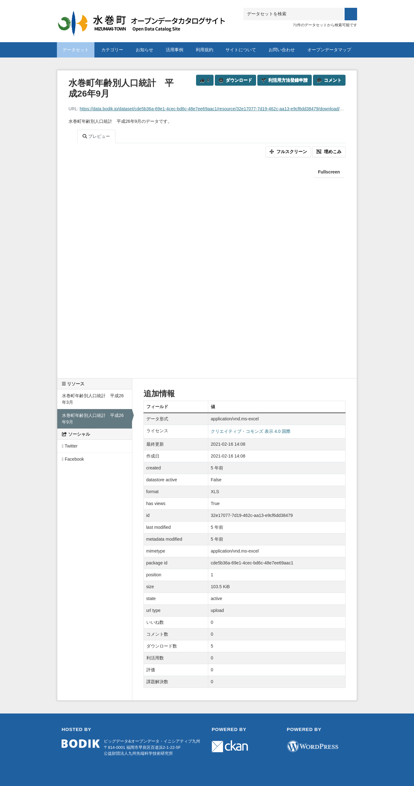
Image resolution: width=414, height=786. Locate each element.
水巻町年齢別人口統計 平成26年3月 (93, 399)
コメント (329, 80)
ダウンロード (235, 80)
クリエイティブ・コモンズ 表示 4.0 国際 (250, 431)
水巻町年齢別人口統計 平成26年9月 (93, 418)
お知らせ (144, 49)
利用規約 (204, 49)
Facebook (73, 459)
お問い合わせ (282, 49)
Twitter (70, 445)
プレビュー (96, 136)
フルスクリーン (288, 151)
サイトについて (240, 49)
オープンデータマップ (329, 49)
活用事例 (174, 49)
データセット (76, 49)
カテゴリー (112, 49)
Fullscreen (329, 171)
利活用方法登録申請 (284, 80)
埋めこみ (328, 151)
